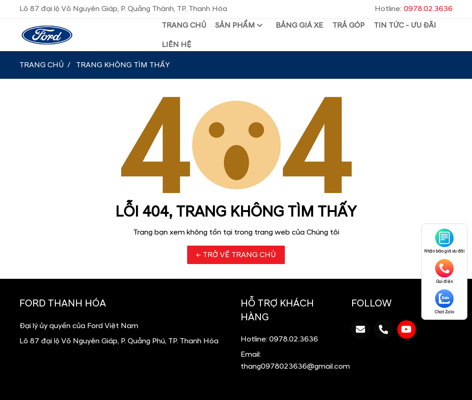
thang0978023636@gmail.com (295, 366)
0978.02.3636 (293, 339)
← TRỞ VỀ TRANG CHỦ (236, 254)
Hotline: (414, 8)
